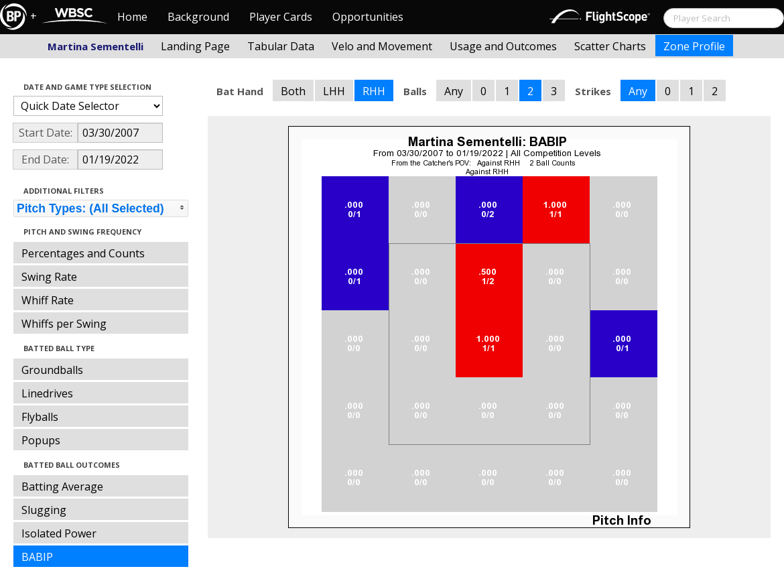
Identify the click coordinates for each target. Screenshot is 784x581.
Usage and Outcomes (503, 46)
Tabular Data (280, 46)
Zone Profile (694, 46)
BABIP (37, 557)
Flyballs (39, 416)
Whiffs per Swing (64, 323)
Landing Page (195, 46)
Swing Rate (49, 276)
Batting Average (62, 486)
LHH (334, 91)
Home (132, 16)
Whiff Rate (47, 300)
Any (453, 91)
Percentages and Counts (83, 253)
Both (293, 91)
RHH (374, 91)
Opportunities (367, 16)
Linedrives (47, 393)
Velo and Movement (382, 46)
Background (198, 16)
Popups (40, 440)
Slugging (43, 510)
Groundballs (52, 370)
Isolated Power (58, 533)
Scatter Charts (610, 46)
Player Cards (280, 16)
